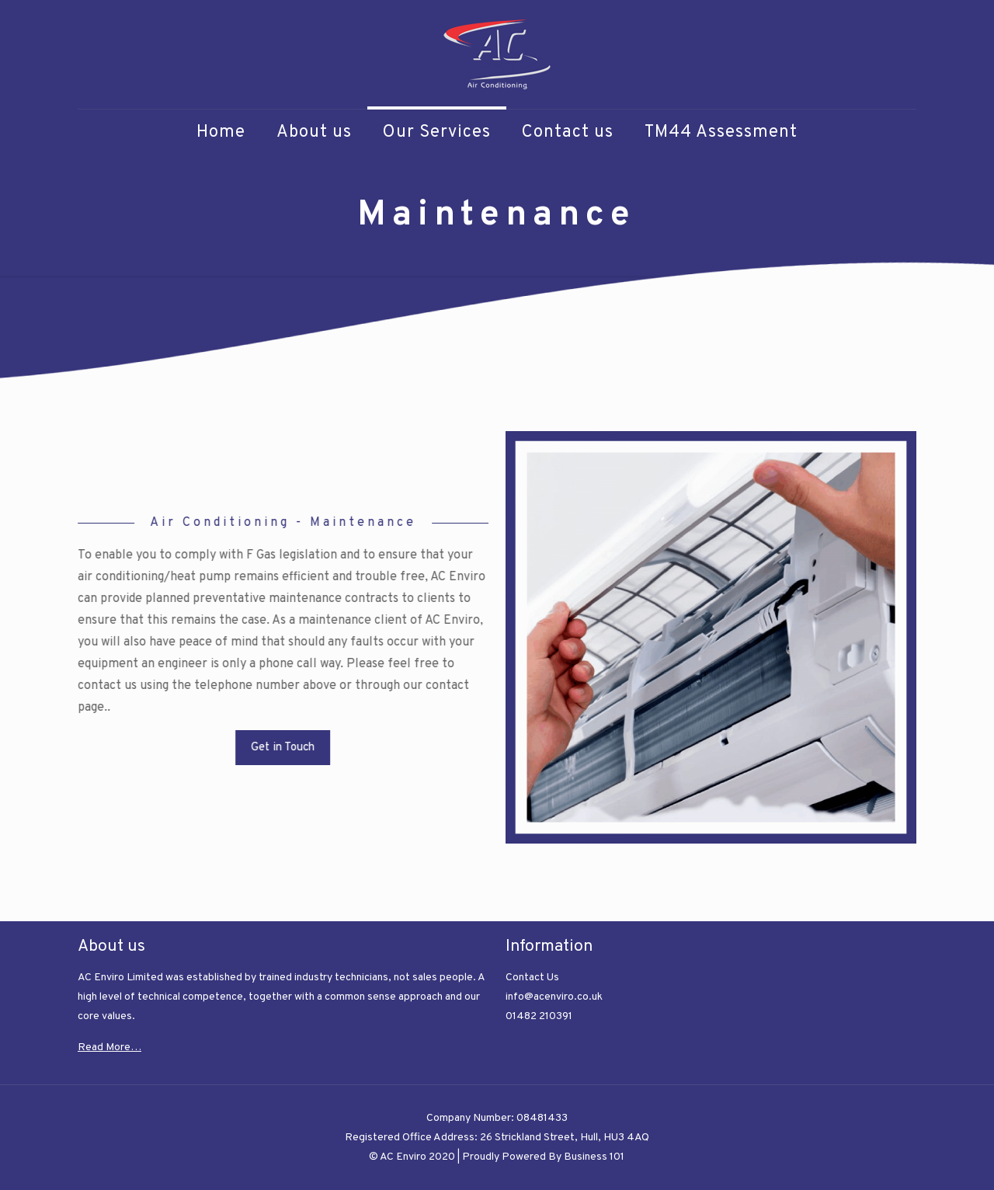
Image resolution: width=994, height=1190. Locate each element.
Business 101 (594, 1157)
